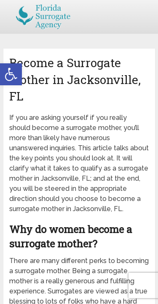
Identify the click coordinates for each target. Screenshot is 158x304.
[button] (11, 74)
